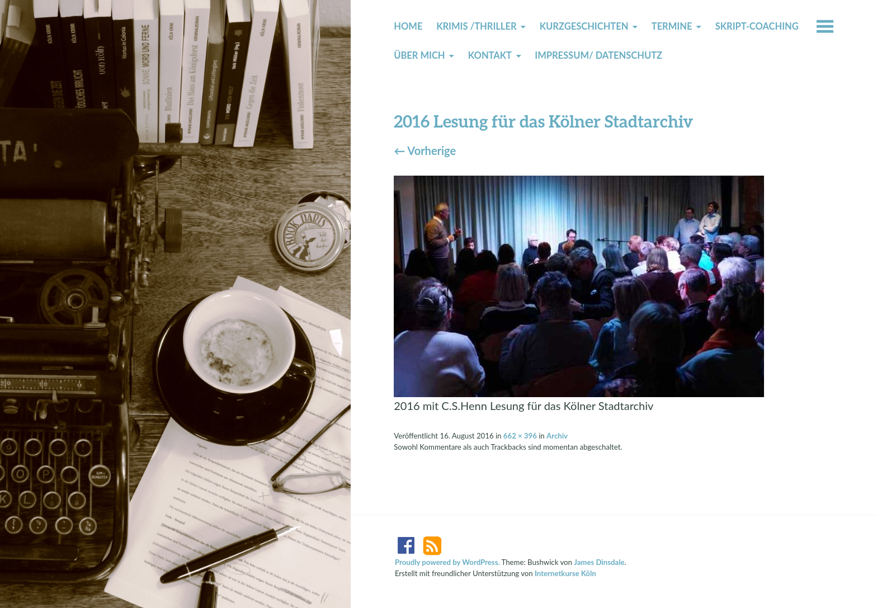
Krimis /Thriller (476, 26)
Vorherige (425, 150)
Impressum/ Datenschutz (598, 55)
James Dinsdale (599, 562)
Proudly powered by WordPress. (447, 562)
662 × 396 (520, 435)
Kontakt (490, 55)
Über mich (419, 55)
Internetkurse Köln (565, 573)
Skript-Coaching (757, 26)
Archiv (557, 435)
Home (408, 26)
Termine (672, 26)
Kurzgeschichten (584, 26)
